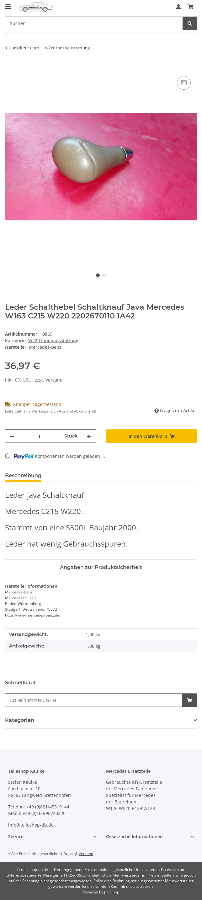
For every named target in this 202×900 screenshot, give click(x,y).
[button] (178, 7)
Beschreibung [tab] (23, 475)
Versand (54, 380)
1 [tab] (98, 275)
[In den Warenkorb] (10, 67)
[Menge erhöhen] (89, 436)
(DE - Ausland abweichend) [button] (73, 411)
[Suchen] (190, 23)
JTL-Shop (111, 892)
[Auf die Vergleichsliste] (184, 83)
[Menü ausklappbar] (8, 4)
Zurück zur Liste (24, 48)
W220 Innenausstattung (53, 340)
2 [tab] (104, 275)
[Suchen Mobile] (94, 23)
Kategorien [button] (19, 720)
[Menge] (39, 436)
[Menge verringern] (12, 436)
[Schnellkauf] (93, 700)
